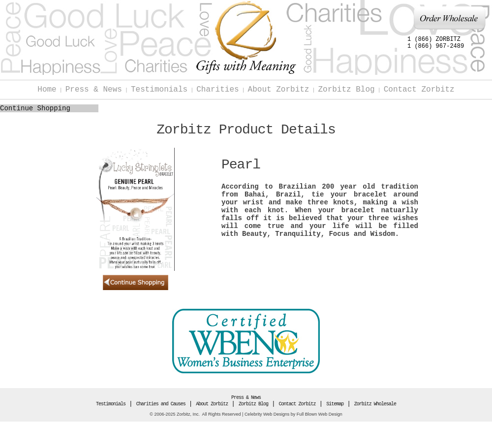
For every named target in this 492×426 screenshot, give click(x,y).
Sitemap (334, 404)
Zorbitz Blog (346, 89)
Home (46, 89)
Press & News (93, 89)
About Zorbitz (278, 89)
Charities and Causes (160, 404)
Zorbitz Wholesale (375, 404)
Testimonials (159, 89)
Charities (217, 89)
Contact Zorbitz (419, 89)
